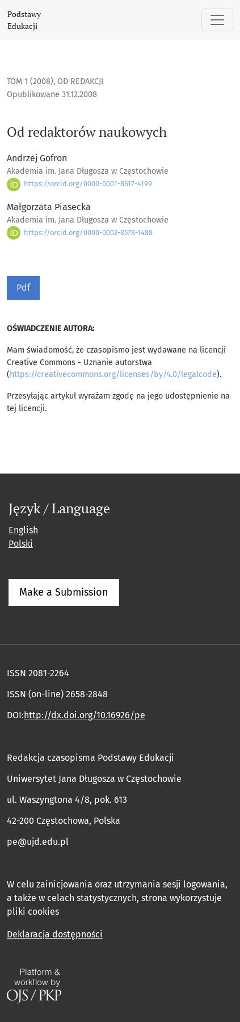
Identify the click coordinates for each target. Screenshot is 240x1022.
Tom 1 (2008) (30, 81)
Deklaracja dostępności (55, 934)
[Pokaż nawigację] (217, 20)
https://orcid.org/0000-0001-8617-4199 (79, 183)
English (23, 530)
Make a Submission (63, 592)
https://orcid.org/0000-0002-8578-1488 (80, 232)
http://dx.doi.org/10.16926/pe (84, 715)
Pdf (23, 287)
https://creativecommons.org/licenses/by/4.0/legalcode (113, 374)
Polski (21, 543)
